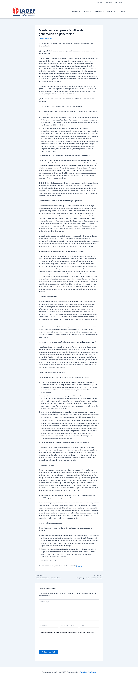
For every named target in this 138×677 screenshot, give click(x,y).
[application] (81, 12)
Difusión (88, 12)
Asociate (100, 2)
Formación (100, 12)
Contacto (122, 12)
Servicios (112, 12)
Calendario (109, 2)
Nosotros (78, 12)
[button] (126, 2)
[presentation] (53, 642)
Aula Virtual (118, 2)
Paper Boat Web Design (88, 672)
